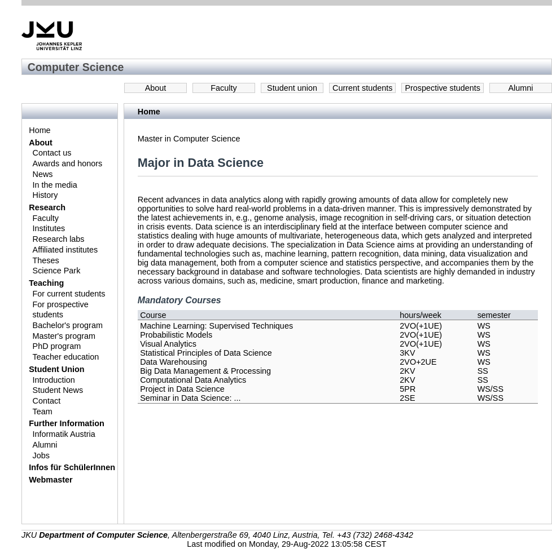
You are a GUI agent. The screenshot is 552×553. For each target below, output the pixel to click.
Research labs (59, 239)
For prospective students (61, 310)
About (156, 87)
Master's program (64, 335)
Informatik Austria (64, 434)
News (43, 174)
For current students (69, 293)
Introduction (54, 379)
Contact (47, 400)
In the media (55, 184)
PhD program (57, 346)
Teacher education (66, 356)
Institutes (49, 228)
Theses (46, 260)
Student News (58, 390)
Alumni (521, 87)
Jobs (41, 455)
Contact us (52, 152)
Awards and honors (68, 163)
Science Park (57, 270)
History (45, 195)
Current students (362, 87)
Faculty (223, 87)
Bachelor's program (68, 325)
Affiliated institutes (65, 249)
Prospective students (442, 87)
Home (39, 130)
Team (42, 411)
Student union (292, 87)
